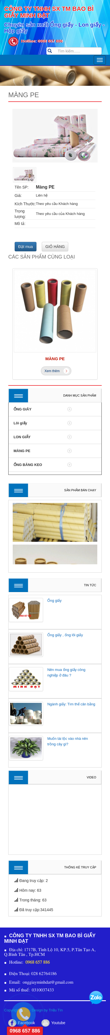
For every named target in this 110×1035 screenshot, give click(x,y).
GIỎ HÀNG (55, 246)
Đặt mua (25, 246)
